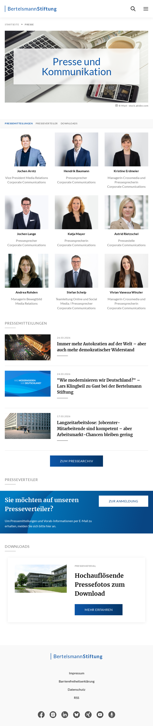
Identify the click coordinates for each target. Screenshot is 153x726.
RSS (76, 697)
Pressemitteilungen (19, 123)
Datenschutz (76, 689)
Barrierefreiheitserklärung (76, 681)
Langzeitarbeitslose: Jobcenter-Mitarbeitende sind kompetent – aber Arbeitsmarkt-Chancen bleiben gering (95, 428)
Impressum (76, 673)
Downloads (69, 123)
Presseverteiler (47, 123)
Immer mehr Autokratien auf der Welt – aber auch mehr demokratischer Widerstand (101, 346)
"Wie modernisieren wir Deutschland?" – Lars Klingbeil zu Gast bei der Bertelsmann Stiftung (99, 386)
